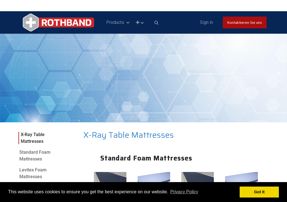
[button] (140, 22)
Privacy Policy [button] (184, 191)
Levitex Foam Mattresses (33, 173)
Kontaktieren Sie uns (244, 22)
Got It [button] (259, 192)
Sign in (206, 22)
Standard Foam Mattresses (34, 156)
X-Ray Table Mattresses (33, 138)
